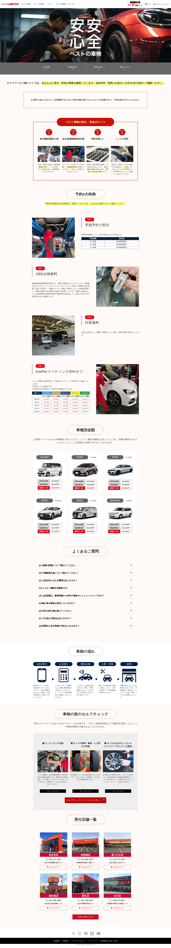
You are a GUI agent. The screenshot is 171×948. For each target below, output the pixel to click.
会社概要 (56, 941)
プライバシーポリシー (78, 941)
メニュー (50, 4)
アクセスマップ (53, 867)
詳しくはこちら (52, 791)
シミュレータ (65, 4)
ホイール (39, 4)
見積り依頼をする (85, 917)
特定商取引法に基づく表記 (108, 941)
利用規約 (65, 941)
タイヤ (26, 4)
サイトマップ (93, 941)
